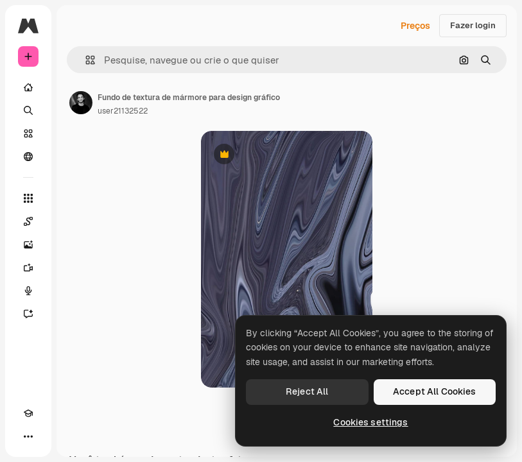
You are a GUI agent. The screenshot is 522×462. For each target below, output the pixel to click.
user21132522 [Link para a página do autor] (123, 111)
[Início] (28, 87)
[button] (85, 60)
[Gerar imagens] (28, 244)
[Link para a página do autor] (80, 102)
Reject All (307, 391)
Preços (415, 25)
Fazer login (473, 25)
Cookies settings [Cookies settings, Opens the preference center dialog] (370, 422)
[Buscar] (28, 110)
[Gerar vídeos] (28, 267)
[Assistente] (28, 314)
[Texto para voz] (28, 290)
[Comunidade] (28, 156)
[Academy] (28, 413)
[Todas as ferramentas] (28, 198)
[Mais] (28, 436)
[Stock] (28, 133)
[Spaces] (28, 221)
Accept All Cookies (434, 391)
